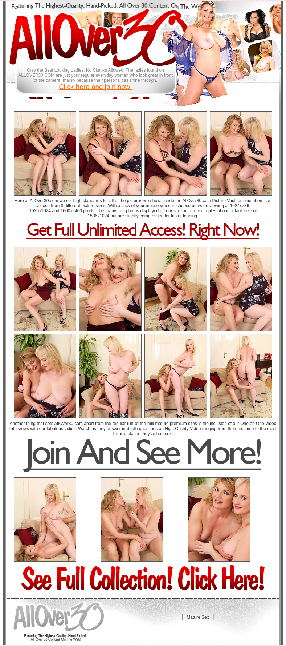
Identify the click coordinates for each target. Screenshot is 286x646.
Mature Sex (198, 617)
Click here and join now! (95, 87)
